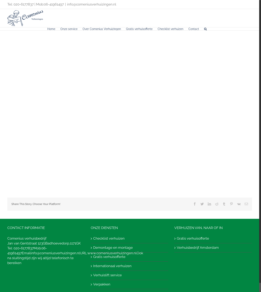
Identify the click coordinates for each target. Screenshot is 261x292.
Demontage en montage (113, 248)
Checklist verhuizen (109, 238)
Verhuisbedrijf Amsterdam (198, 248)
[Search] (205, 28)
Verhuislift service (107, 275)
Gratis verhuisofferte (109, 257)
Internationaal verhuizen (112, 266)
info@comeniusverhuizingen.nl (91, 4)
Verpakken (101, 284)
